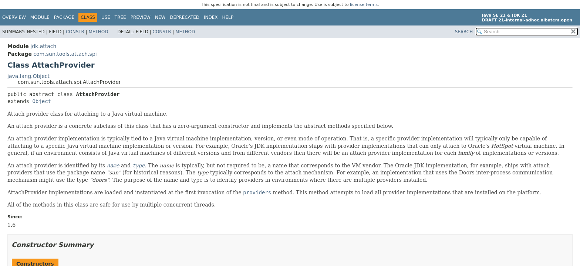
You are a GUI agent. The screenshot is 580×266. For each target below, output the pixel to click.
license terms (364, 4)
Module (40, 17)
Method (98, 31)
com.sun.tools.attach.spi (65, 54)
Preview (141, 17)
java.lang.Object (28, 76)
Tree (120, 17)
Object (41, 101)
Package (64, 17)
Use (105, 17)
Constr (75, 31)
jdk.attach (43, 46)
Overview (14, 17)
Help (228, 17)
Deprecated (184, 17)
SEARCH (464, 31)
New (160, 17)
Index (211, 17)
